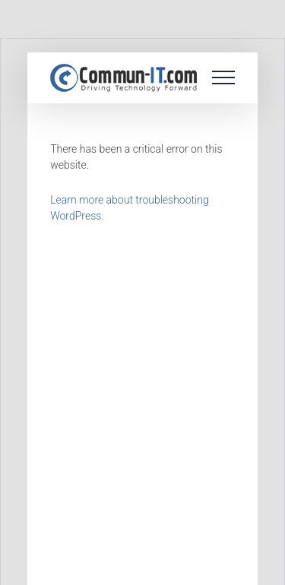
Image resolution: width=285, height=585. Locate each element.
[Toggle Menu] (223, 77)
